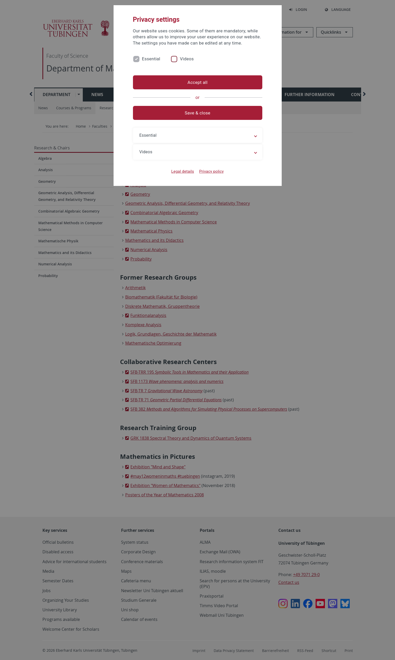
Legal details (182, 171)
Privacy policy (211, 171)
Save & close (197, 112)
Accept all (197, 82)
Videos (187, 58)
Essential (151, 58)
